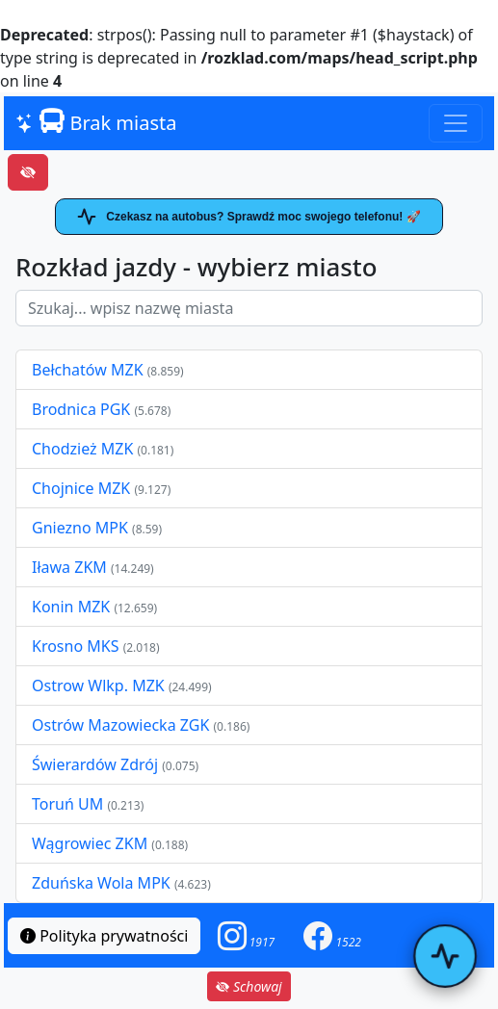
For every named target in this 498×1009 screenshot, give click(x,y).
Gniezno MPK (82, 527)
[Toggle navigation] (456, 123)
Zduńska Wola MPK (101, 882)
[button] (246, 935)
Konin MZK (71, 606)
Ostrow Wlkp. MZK (100, 685)
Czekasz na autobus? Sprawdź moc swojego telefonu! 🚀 (248, 216)
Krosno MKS (77, 646)
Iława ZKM (69, 567)
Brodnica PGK (83, 409)
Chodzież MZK (82, 448)
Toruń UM (67, 804)
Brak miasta (95, 122)
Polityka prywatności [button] (104, 935)
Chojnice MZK (83, 488)
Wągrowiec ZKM (91, 843)
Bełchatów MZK (88, 369)
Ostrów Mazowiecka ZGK (122, 725)
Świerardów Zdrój (95, 764)
